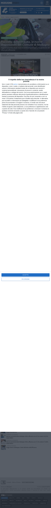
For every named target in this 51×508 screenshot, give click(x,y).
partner (15, 84)
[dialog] (25, 254)
